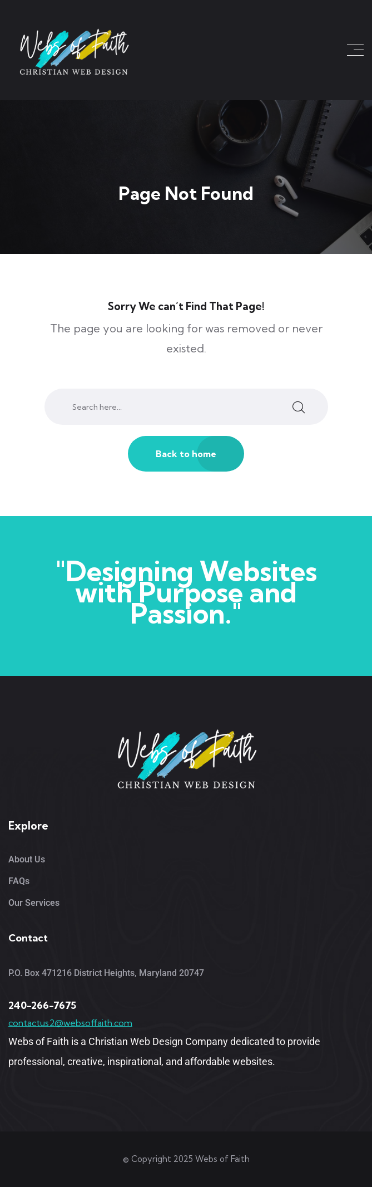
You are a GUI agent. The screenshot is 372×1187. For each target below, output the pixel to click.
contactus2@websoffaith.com (70, 1022)
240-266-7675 (42, 1005)
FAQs (18, 881)
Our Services (33, 902)
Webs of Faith (222, 1159)
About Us (26, 859)
